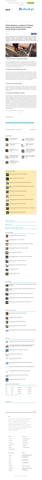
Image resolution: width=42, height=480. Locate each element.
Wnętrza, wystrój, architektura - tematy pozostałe (15, 424)
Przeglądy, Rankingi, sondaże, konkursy (14, 227)
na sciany (23, 424)
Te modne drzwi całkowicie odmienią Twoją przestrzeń (17, 235)
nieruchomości (15, 420)
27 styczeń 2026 (12, 192)
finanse (23, 421)
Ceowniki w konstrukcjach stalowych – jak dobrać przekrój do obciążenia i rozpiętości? (30, 139)
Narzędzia (10, 470)
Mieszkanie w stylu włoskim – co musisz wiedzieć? (16, 239)
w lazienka (21, 427)
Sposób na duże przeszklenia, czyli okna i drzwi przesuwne (17, 325)
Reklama (10, 445)
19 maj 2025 (12, 376)
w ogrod (31, 424)
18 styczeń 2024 (12, 253)
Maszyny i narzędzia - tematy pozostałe (20, 428)
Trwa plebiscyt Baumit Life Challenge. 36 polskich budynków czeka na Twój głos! (21, 293)
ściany (12, 420)
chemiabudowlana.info (26, 438)
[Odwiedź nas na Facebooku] (6, 9)
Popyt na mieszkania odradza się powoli (15, 358)
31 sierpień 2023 (12, 380)
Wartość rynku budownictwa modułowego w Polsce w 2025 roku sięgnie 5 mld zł (21, 362)
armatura (16, 427)
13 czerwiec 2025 (12, 347)
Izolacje (10, 458)
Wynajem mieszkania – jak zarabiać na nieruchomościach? (17, 264)
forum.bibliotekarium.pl (26, 447)
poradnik (22, 420)
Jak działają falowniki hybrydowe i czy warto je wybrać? (18, 203)
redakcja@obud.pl (21, 4)
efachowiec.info (25, 442)
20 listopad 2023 (12, 236)
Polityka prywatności (12, 449)
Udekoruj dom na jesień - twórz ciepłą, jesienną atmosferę (17, 260)
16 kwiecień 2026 (13, 140)
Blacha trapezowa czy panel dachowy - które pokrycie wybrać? (30, 144)
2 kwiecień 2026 (29, 153)
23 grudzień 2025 (12, 188)
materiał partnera (11, 421)
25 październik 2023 (13, 274)
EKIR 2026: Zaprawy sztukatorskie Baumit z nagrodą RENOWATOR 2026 (30, 156)
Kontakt (10, 447)
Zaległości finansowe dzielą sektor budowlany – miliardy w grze (18, 349)
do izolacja (25, 427)
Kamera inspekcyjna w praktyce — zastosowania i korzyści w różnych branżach (20, 256)
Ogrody (10, 463)
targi (25, 421)
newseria (28, 424)
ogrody (25, 420)
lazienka (31, 427)
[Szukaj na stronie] (11, 9)
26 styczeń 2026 (12, 200)
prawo (9, 420)
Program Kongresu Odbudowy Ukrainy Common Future (17, 379)
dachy (27, 420)
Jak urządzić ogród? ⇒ (32, 129)
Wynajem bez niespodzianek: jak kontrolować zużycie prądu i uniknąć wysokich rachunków (14, 156)
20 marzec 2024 (12, 196)
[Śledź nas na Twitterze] (7, 9)
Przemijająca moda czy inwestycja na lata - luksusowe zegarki (14, 150)
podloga (10, 428)
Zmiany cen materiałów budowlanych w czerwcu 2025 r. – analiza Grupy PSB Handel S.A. (22, 366)
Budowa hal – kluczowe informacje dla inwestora (17, 178)
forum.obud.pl (25, 440)
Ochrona (10, 460)
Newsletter (10, 438)
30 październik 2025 (13, 359)
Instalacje (10, 467)
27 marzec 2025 (12, 179)
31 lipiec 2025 (12, 367)
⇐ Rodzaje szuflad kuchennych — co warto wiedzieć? (14, 129)
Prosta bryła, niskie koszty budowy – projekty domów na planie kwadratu (20, 182)
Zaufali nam (9, 224)
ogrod (18, 427)
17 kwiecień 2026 (12, 286)
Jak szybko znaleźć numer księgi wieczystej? (15, 317)
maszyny (15, 421)
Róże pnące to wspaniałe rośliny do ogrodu (15, 252)
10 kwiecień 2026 (29, 146)
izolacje (18, 421)
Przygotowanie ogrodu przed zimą (14, 273)
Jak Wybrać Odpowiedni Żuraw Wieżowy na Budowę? (17, 195)
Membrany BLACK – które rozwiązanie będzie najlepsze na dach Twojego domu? (14, 162)
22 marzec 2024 (12, 183)
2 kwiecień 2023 (12, 355)
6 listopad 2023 (12, 249)
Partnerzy (10, 442)
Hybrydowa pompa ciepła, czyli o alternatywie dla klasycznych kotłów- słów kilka (21, 243)
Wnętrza (10, 462)
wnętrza (29, 421)
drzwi (20, 421)
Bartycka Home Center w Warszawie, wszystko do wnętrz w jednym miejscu (20, 301)
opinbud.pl (24, 445)
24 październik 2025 (13, 342)
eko (26, 421)
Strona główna (8, 21)
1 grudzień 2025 (12, 363)
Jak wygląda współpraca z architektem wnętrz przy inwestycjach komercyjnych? (21, 199)
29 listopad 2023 (12, 257)
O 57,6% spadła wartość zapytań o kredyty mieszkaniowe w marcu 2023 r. (19, 370)
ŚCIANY (10, 455)
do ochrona (10, 427)
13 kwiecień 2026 (29, 141)
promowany (13, 428)
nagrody (19, 420)
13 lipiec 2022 (12, 314)
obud (31, 421)
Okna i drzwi (10, 465)
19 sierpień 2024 (12, 175)
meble (13, 427)
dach (25, 424)
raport (28, 427)
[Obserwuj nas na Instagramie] (9, 9)
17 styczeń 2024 (12, 270)
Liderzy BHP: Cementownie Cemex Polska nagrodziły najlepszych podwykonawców (21, 297)
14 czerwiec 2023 (12, 318)
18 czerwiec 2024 (12, 213)
